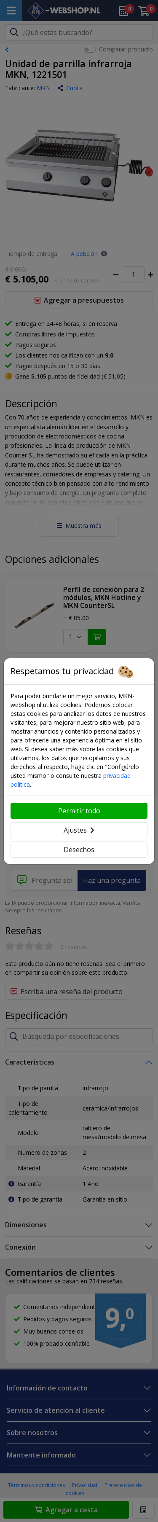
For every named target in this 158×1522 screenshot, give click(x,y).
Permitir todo (79, 810)
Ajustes (79, 830)
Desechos (79, 849)
